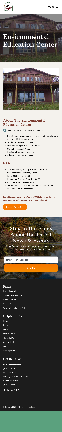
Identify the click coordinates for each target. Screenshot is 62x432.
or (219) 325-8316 (10, 373)
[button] (4, 89)
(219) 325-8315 (9, 369)
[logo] (8, 3)
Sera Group (31, 407)
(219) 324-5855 (9, 384)
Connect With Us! (13, 390)
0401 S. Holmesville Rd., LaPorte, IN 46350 (25, 130)
